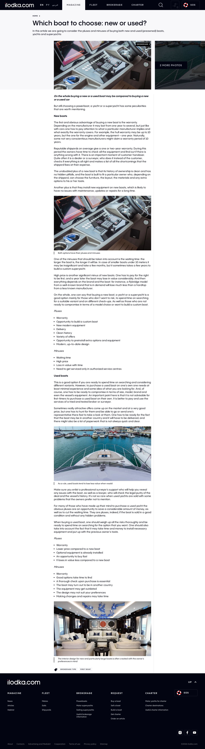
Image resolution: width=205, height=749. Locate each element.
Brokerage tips (68, 669)
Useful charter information (156, 710)
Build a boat (116, 710)
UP (192, 682)
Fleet (94, 4)
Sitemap (104, 744)
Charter (138, 4)
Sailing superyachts (85, 710)
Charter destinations (154, 705)
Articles (11, 705)
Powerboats (81, 701)
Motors (45, 701)
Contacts (20, 744)
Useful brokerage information (84, 715)
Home (35, 16)
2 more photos (171, 65)
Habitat (11, 710)
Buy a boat (116, 701)
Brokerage (115, 4)
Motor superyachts (84, 705)
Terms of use (74, 744)
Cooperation (59, 744)
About (10, 744)
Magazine (74, 4)
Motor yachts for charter (155, 701)
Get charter (116, 714)
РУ (47, 4)
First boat (85, 669)
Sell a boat (115, 705)
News (10, 701)
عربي (55, 4)
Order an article (118, 718)
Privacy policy (90, 744)
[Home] (19, 5)
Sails (44, 705)
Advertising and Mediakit (39, 744)
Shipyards (46, 710)
